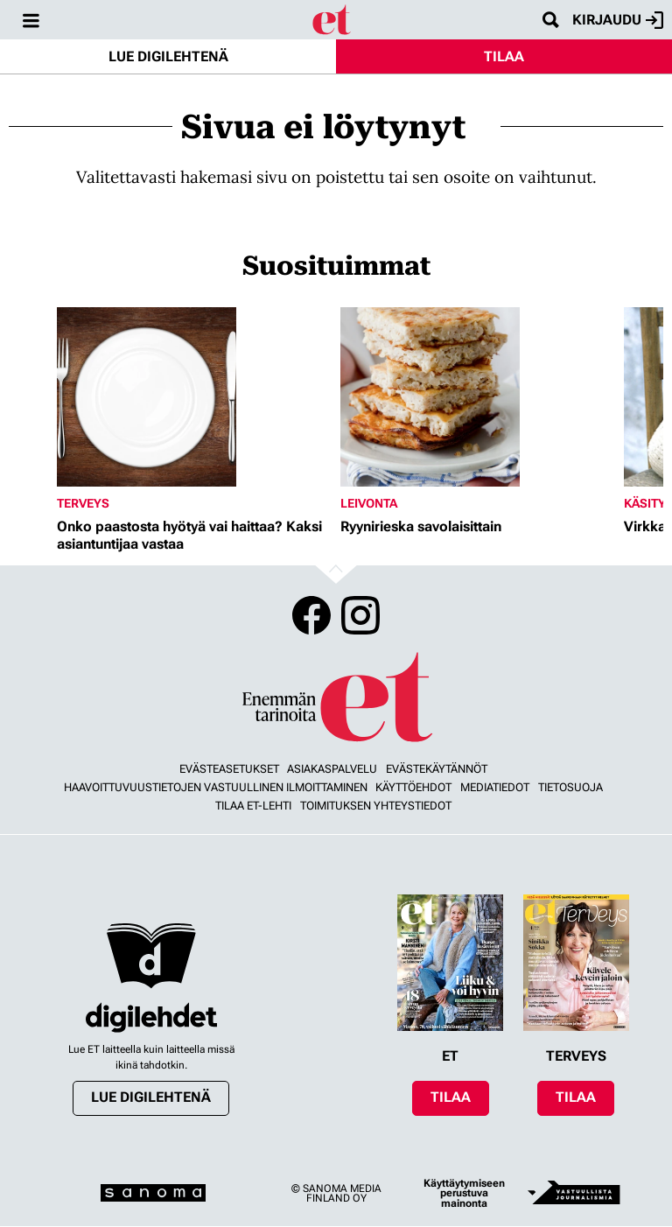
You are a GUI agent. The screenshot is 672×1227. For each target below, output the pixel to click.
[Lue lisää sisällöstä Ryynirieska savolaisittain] (477, 397)
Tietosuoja (570, 787)
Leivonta (368, 503)
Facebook (311, 615)
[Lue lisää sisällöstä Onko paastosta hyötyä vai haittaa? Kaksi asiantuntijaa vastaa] (194, 397)
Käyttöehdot (413, 787)
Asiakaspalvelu (332, 768)
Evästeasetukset (229, 768)
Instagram (360, 615)
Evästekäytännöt (436, 768)
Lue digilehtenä (168, 56)
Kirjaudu (617, 20)
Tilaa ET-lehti (253, 805)
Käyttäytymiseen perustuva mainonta (464, 1193)
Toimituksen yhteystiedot (376, 805)
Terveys (83, 503)
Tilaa (504, 56)
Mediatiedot (494, 787)
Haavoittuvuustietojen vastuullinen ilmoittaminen (216, 787)
